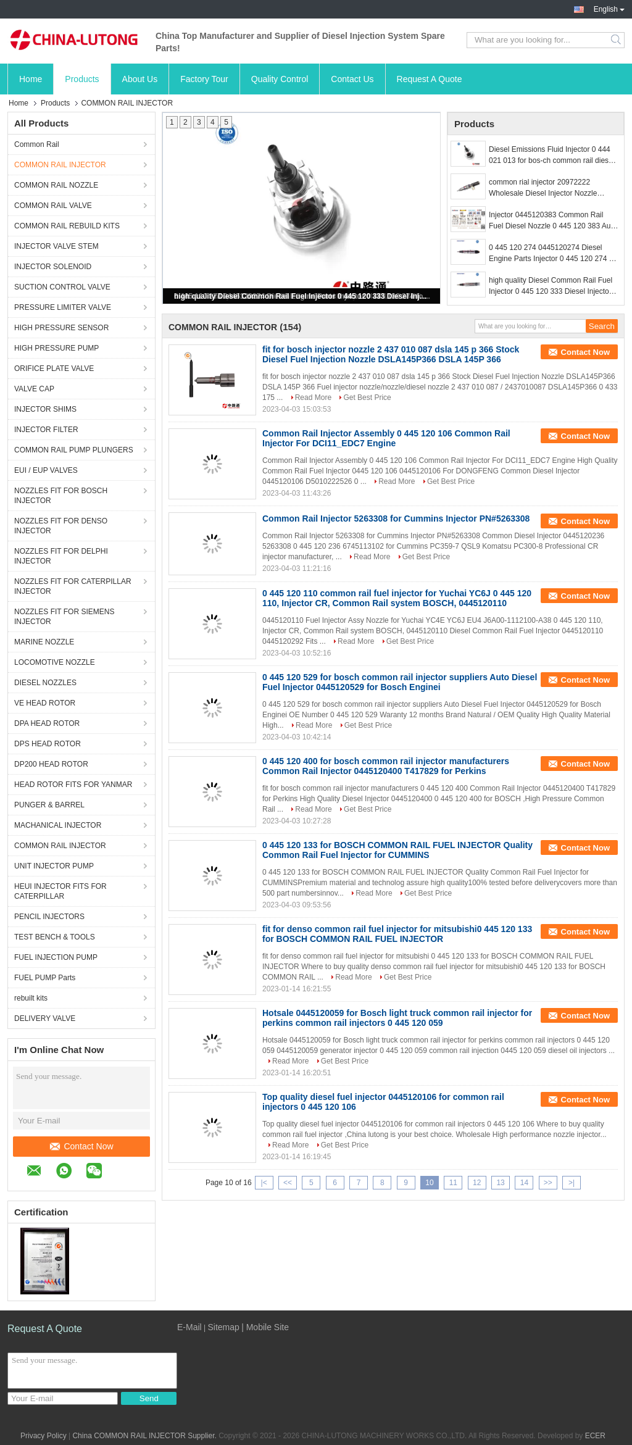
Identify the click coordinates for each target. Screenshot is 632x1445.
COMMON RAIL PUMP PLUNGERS (73, 450)
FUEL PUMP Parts (44, 977)
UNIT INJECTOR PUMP (54, 866)
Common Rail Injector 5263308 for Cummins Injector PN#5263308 (396, 518)
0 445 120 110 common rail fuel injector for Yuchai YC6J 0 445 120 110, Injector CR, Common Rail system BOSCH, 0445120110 (396, 598)
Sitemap (223, 1327)
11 (453, 1182)
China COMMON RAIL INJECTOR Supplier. (145, 1435)
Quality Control (280, 79)
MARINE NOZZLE (44, 642)
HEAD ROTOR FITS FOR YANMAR (73, 784)
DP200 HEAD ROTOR (51, 764)
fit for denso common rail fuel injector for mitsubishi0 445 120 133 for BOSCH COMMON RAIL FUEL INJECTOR (397, 934)
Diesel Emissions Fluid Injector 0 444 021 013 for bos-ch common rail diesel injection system (551, 155)
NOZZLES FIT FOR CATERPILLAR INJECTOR (72, 586)
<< (287, 1182)
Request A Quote (429, 79)
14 (524, 1182)
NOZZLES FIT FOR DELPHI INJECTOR (61, 556)
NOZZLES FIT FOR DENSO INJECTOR (60, 526)
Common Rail (36, 144)
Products (82, 79)
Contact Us (352, 79)
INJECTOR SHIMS (45, 409)
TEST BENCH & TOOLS (54, 937)
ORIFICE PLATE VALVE (54, 368)
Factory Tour (204, 79)
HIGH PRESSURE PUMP (56, 348)
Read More (313, 397)
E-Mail (189, 1327)
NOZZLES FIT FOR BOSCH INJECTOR (60, 495)
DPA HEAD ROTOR (47, 723)
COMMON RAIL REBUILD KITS (67, 226)
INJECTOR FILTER (46, 429)
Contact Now (81, 1146)
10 (429, 1182)
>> (548, 1182)
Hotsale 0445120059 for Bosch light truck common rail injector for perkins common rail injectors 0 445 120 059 (397, 1018)
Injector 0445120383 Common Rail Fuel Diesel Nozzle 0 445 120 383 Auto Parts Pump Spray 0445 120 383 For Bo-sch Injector (553, 220)
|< (264, 1182)
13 (500, 1182)
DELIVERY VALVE (44, 1018)
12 (477, 1182)
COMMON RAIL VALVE (53, 205)
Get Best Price (367, 397)
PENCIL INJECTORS (49, 916)
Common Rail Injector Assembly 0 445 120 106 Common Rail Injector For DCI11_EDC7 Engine (386, 438)
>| (571, 1182)
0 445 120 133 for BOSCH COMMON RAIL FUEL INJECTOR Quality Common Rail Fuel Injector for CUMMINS (397, 850)
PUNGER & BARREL (49, 805)
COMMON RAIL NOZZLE (56, 185)
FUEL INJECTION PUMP (56, 957)
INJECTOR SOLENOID (52, 266)
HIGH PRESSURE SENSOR (61, 327)
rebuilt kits (31, 998)
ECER (595, 1435)
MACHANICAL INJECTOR (57, 825)
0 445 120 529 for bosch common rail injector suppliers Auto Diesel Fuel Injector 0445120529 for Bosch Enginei (399, 682)
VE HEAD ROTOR (44, 703)
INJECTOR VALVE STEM (56, 246)
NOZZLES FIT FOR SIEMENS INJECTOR (64, 616)
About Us (140, 79)
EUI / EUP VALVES (46, 470)
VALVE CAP (34, 389)
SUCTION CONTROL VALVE (62, 287)
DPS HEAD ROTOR (47, 743)
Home (30, 79)
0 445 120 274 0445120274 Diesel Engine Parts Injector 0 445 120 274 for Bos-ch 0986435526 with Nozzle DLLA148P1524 (553, 253)
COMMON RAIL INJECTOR (60, 164)
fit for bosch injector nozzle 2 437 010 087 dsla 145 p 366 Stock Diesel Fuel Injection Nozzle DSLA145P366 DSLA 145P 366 (390, 354)
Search (617, 40)
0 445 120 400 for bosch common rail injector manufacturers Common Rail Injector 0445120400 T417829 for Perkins (385, 766)
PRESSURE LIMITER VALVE (62, 307)
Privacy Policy (43, 1435)
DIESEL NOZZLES (45, 682)
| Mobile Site (265, 1327)
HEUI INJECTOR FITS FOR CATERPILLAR (60, 891)
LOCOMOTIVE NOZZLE (54, 662)
